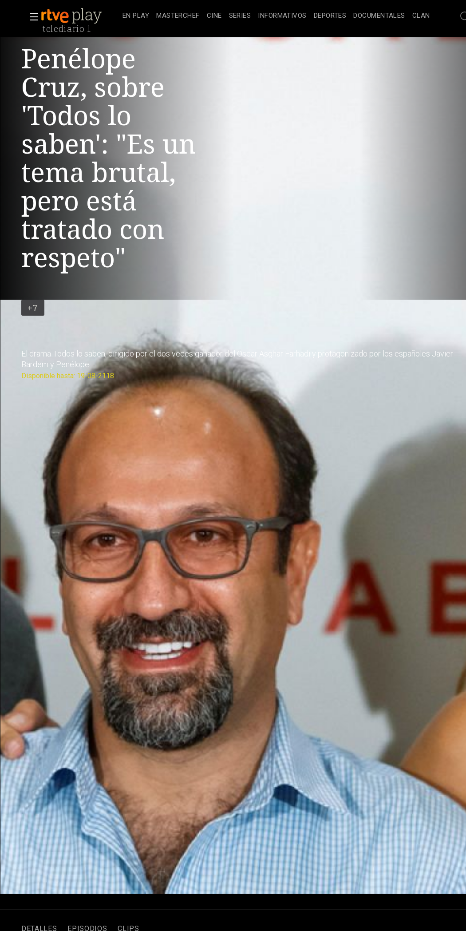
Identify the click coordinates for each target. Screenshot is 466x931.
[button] (31, 17)
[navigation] (276, 16)
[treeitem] (135, 16)
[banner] (80, 16)
